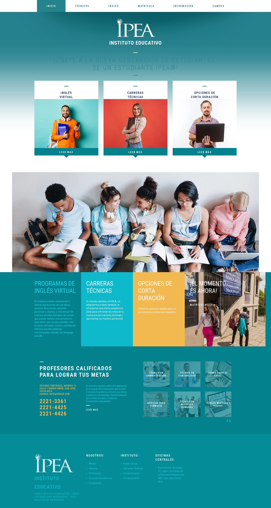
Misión (92, 479)
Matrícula (146, 6)
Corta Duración (131, 489)
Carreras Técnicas (133, 484)
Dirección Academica (100, 494)
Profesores (95, 489)
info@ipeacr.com (65, 391)
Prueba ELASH (131, 494)
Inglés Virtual (130, 479)
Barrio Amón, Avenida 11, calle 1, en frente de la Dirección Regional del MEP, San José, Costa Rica (171, 490)
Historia (93, 484)
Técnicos (82, 6)
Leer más (66, 152)
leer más (205, 152)
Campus (219, 6)
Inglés (113, 6)
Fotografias (95, 499)
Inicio (51, 6)
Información (183, 6)
